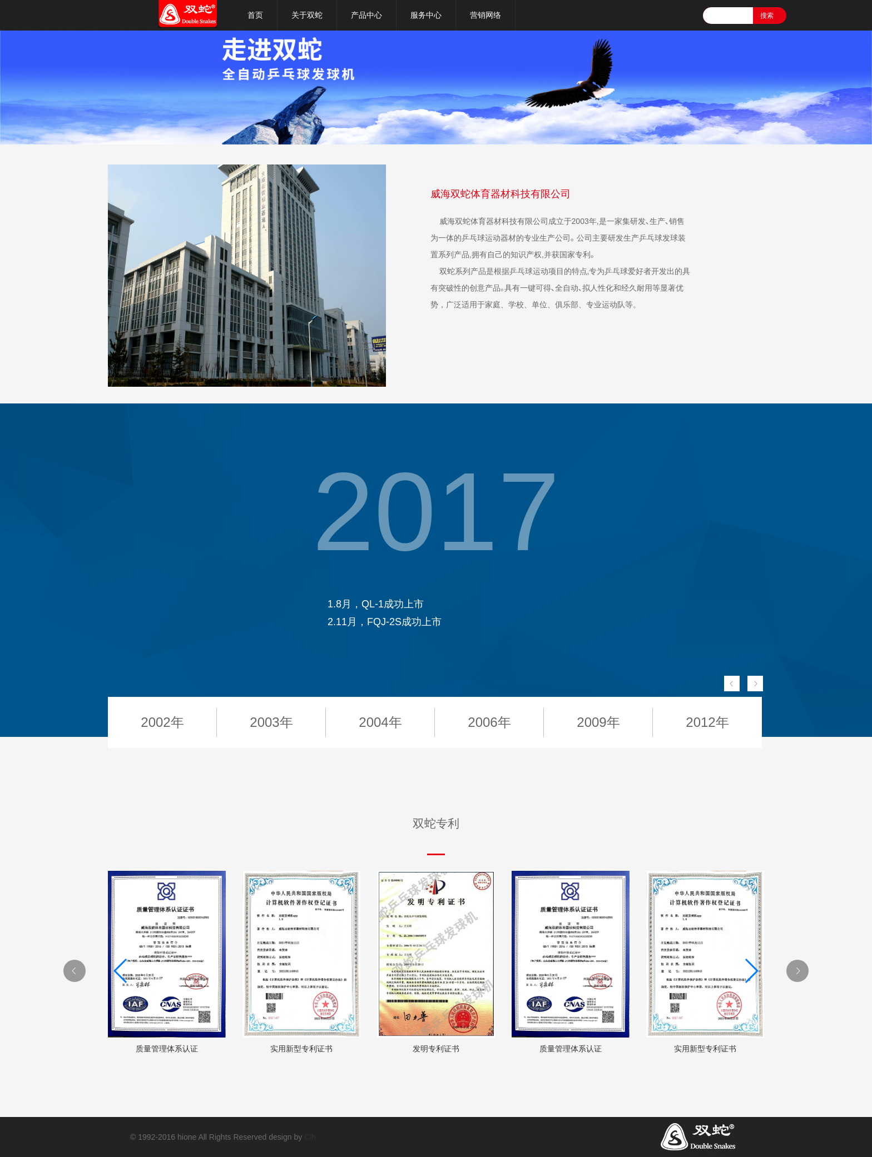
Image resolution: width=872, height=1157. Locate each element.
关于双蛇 (307, 15)
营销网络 (485, 15)
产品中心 (366, 15)
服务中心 (426, 15)
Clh (310, 1137)
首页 (255, 15)
